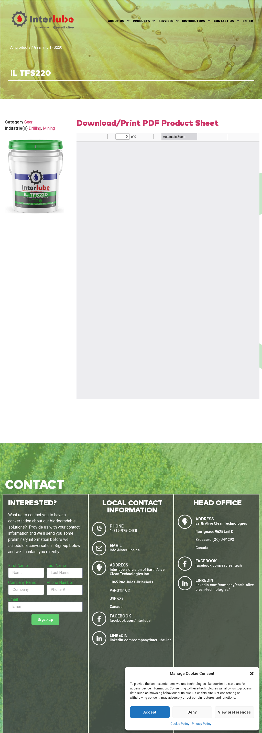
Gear (38, 47)
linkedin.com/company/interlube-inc (140, 640)
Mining (49, 128)
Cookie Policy (179, 724)
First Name (18, 566)
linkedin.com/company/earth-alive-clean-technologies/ (225, 587)
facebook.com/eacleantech (218, 565)
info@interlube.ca (125, 550)
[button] (251, 673)
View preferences (234, 712)
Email (13, 599)
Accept (149, 712)
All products (20, 47)
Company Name (22, 583)
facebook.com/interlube (130, 620)
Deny (192, 712)
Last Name (56, 566)
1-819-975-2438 (123, 531)
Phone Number (60, 583)
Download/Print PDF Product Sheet (148, 123)
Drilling (35, 128)
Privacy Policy (201, 724)
